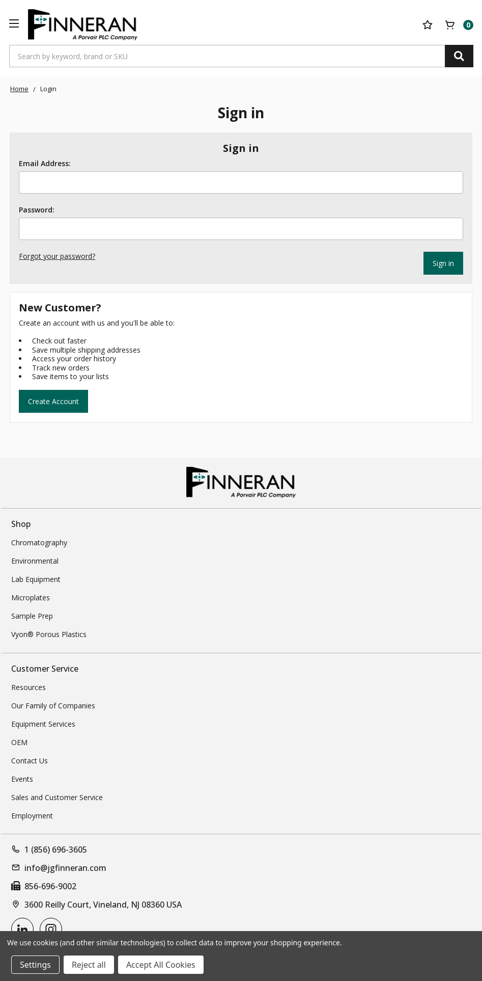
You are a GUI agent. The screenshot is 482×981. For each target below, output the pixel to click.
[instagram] (51, 929)
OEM (19, 742)
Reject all (89, 964)
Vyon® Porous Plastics (49, 634)
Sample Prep (32, 616)
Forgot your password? (57, 256)
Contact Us (29, 760)
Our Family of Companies (53, 705)
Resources (28, 687)
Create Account (53, 401)
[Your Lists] (427, 25)
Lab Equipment (36, 579)
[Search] (459, 56)
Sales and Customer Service (57, 797)
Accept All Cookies (160, 964)
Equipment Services (43, 724)
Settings (35, 964)
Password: (36, 210)
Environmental (35, 561)
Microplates (30, 597)
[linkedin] (22, 929)
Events (22, 779)
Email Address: (45, 163)
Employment (32, 815)
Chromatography (39, 542)
